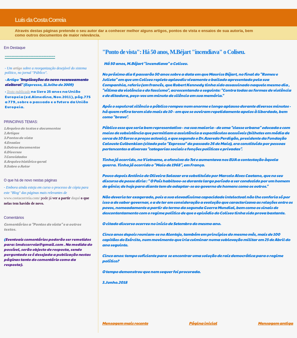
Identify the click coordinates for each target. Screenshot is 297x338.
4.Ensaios (12, 142)
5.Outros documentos (22, 147)
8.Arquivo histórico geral (25, 161)
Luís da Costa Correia (40, 19)
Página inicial (203, 323)
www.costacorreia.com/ (22, 198)
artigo (17, 68)
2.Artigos (11, 132)
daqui (75, 198)
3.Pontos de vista (18, 137)
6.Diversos (12, 151)
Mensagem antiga (275, 323)
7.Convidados (15, 156)
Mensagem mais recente (125, 323)
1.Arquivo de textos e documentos (32, 128)
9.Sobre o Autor (17, 166)
